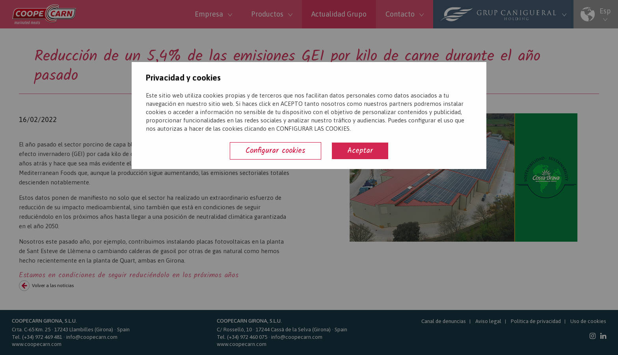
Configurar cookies (275, 151)
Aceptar (360, 151)
